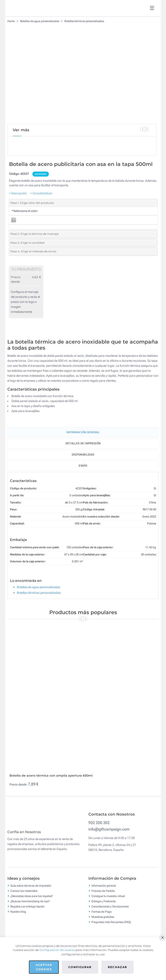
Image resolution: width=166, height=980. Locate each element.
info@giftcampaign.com (108, 829)
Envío (83, 465)
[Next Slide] (146, 129)
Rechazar (117, 967)
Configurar (80, 967)
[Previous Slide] (142, 129)
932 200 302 (99, 822)
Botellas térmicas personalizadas (84, 21)
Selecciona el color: (24, 211)
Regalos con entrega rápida (27, 909)
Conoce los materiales (23, 894)
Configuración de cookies (57, 950)
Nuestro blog (18, 914)
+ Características (41, 193)
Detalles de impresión (83, 443)
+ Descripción (18, 193)
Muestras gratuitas (102, 920)
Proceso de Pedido (103, 894)
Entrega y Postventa (103, 904)
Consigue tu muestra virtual (108, 899)
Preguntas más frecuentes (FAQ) (111, 925)
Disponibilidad (83, 454)
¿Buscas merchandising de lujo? (30, 904)
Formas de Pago (101, 914)
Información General (83, 432)
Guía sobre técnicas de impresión (30, 888)
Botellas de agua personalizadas (39, 21)
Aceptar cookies (44, 967)
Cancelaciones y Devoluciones (110, 909)
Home (11, 21)
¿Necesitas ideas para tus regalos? (31, 899)
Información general (103, 888)
